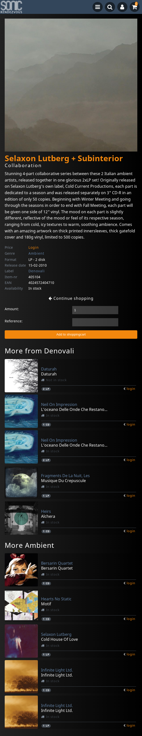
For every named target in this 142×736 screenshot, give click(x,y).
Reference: (14, 321)
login (131, 388)
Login (33, 247)
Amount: (12, 309)
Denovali (36, 271)
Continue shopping (71, 298)
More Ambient (29, 545)
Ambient (36, 253)
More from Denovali (39, 350)
